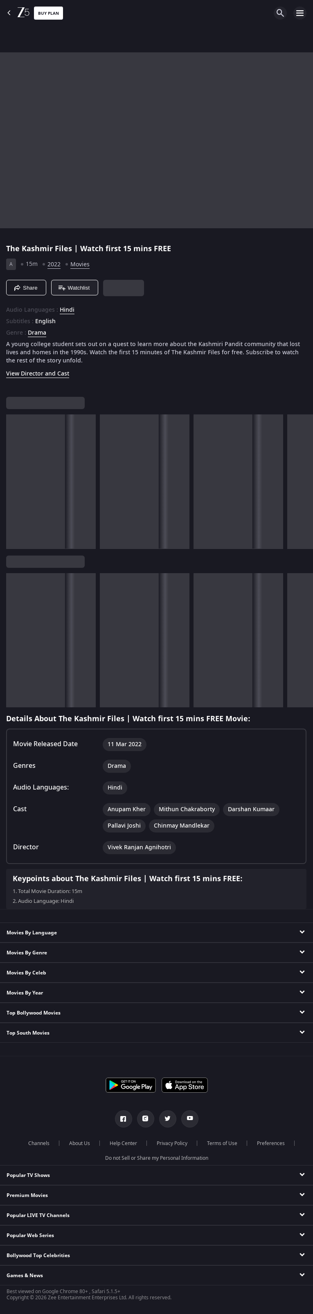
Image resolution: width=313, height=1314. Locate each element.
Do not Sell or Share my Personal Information (156, 1158)
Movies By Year (25, 992)
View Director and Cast (37, 373)
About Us (79, 1143)
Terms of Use (222, 1143)
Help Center (123, 1143)
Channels (39, 1143)
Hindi (67, 310)
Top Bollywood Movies (34, 1012)
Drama (37, 333)
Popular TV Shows (28, 1175)
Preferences (271, 1143)
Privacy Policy (172, 1143)
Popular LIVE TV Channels (38, 1215)
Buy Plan (48, 13)
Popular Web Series (30, 1235)
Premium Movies (27, 1195)
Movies (80, 264)
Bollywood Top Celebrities (38, 1255)
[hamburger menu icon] (299, 13)
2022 (54, 264)
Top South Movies (28, 1032)
